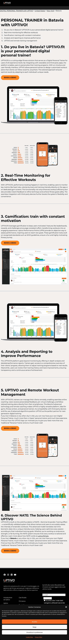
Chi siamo (22, 601)
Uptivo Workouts (6, 604)
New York (50, 11)
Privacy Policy (38, 637)
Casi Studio (22, 597)
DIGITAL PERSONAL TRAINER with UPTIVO (16, 11)
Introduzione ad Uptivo (7, 599)
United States (40, 11)
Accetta (34, 622)
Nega (34, 627)
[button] (66, 607)
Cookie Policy (29, 637)
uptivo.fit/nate (43, 536)
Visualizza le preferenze (34, 632)
